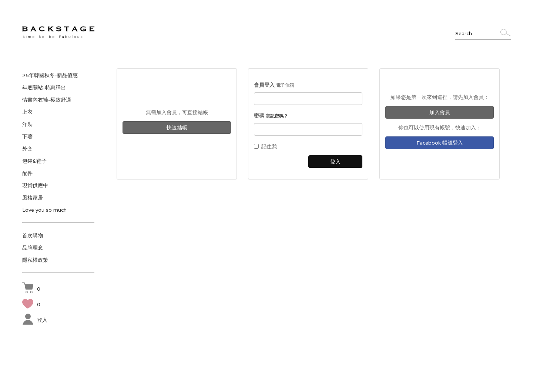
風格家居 (32, 197)
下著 (27, 136)
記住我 (265, 146)
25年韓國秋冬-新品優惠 (50, 75)
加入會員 (439, 112)
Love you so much (44, 209)
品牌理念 (32, 247)
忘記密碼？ (277, 116)
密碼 (271, 115)
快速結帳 (177, 127)
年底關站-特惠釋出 (44, 87)
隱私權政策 (35, 260)
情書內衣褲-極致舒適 (46, 99)
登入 (34, 320)
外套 (27, 148)
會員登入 (274, 85)
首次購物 (32, 235)
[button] (31, 288)
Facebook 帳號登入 (439, 142)
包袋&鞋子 (34, 161)
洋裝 (27, 124)
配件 (27, 173)
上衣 (27, 112)
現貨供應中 (35, 185)
